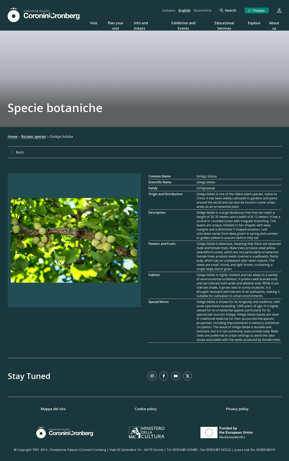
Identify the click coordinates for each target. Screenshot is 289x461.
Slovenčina (202, 10)
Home (13, 136)
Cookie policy (146, 408)
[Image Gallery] (74, 240)
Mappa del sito (53, 408)
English (184, 10)
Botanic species (35, 136)
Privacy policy (237, 408)
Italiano (168, 10)
